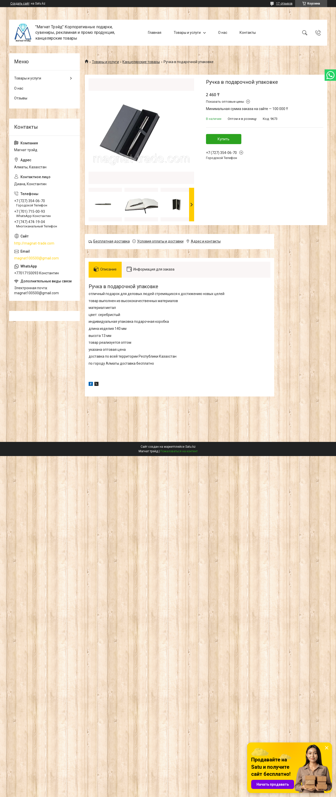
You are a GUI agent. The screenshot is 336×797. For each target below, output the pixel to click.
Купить (223, 139)
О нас (222, 33)
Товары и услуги (187, 33)
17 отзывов (284, 3)
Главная (154, 33)
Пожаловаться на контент (179, 451)
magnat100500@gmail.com (36, 258)
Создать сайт (20, 3)
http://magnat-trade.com (34, 243)
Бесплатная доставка (111, 241)
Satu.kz (190, 446)
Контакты (248, 33)
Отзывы (20, 98)
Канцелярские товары (141, 62)
